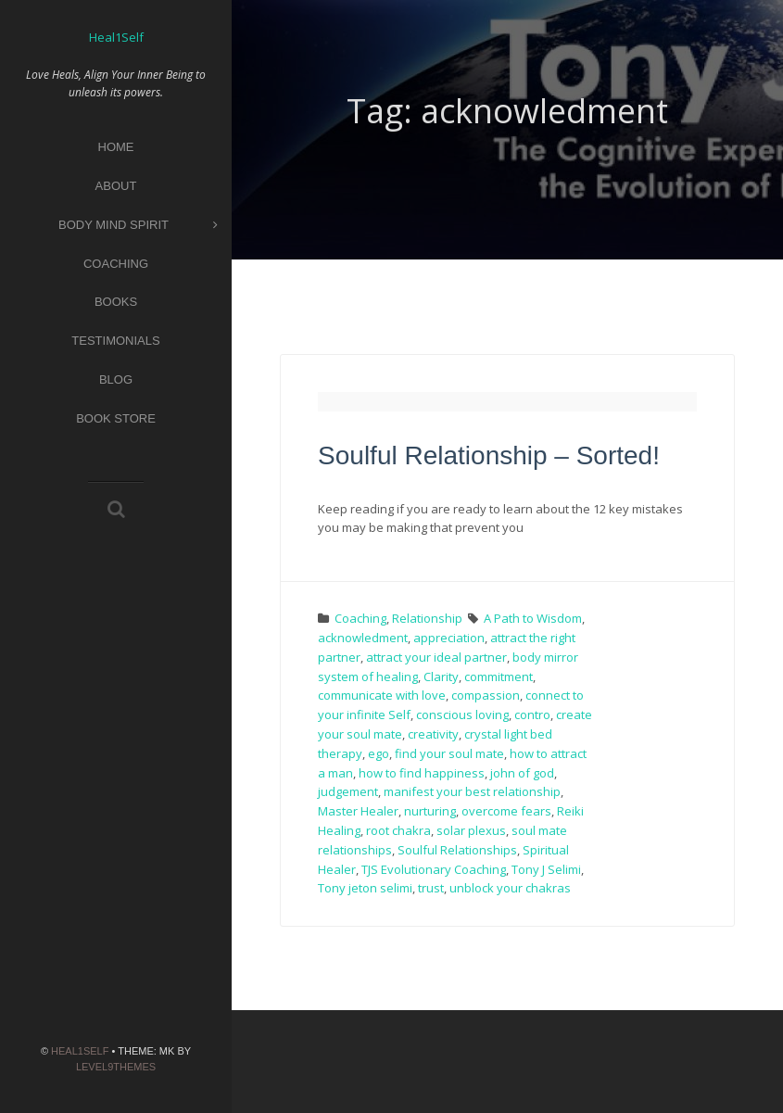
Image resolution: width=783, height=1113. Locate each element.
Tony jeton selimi (365, 887)
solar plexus (471, 830)
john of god (522, 773)
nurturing (430, 811)
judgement (348, 791)
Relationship (427, 618)
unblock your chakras (510, 887)
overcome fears (506, 811)
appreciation (449, 637)
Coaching (115, 264)
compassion (485, 695)
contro (532, 714)
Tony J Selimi (546, 869)
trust (431, 887)
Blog (116, 379)
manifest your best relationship (472, 791)
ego (378, 753)
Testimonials (115, 341)
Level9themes (116, 1066)
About (116, 186)
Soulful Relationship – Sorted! (489, 455)
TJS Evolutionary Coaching (433, 869)
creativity (433, 734)
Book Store (116, 418)
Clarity (441, 676)
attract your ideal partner (436, 657)
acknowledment (363, 637)
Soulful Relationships (457, 849)
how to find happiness (422, 773)
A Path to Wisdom (533, 618)
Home (116, 147)
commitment (498, 676)
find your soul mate (449, 753)
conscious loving (462, 714)
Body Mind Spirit (138, 225)
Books (116, 302)
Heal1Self (79, 1050)
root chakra (398, 830)
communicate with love (382, 695)
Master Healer (358, 811)
